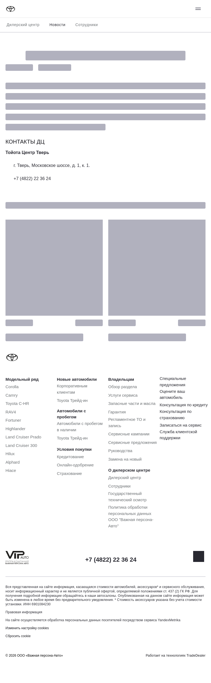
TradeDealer (196, 655)
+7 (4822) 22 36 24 (32, 178)
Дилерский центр (23, 25)
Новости (57, 25)
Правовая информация (23, 612)
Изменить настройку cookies (27, 628)
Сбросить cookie (17, 636)
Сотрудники (86, 25)
